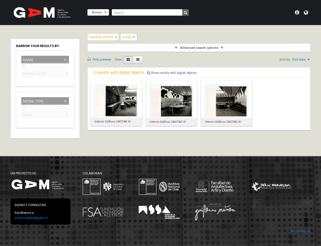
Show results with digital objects (172, 73)
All (24, 66)
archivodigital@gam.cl (31, 218)
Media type (33, 100)
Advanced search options (199, 48)
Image (27, 115)
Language (306, 12)
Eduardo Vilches (34, 74)
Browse (97, 12)
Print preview (99, 59)
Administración (300, 231)
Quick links (297, 12)
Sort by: (285, 59)
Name (28, 59)
